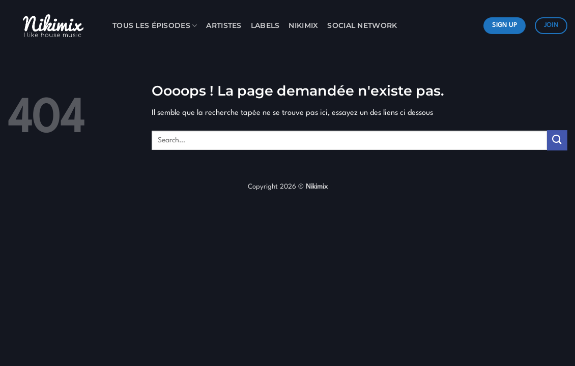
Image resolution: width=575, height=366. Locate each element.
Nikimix (303, 25)
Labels (265, 25)
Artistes (223, 25)
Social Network (362, 25)
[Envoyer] (557, 140)
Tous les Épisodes (154, 25)
